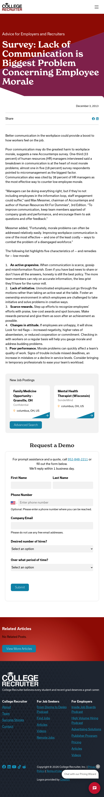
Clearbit (65, 779)
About (6, 707)
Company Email (22, 518)
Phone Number (21, 494)
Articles (42, 724)
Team (6, 713)
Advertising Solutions (86, 729)
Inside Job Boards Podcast (84, 709)
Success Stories (13, 720)
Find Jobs (43, 718)
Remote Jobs (46, 737)
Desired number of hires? (29, 541)
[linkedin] (97, 118)
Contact (7, 726)
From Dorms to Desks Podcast (52, 709)
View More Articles (19, 648)
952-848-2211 (78, 459)
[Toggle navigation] (97, 7)
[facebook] (93, 118)
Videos (41, 731)
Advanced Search (26, 425)
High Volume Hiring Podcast (85, 720)
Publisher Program (84, 735)
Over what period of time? (29, 560)
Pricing (76, 742)
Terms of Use (54, 771)
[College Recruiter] (12, 7)
